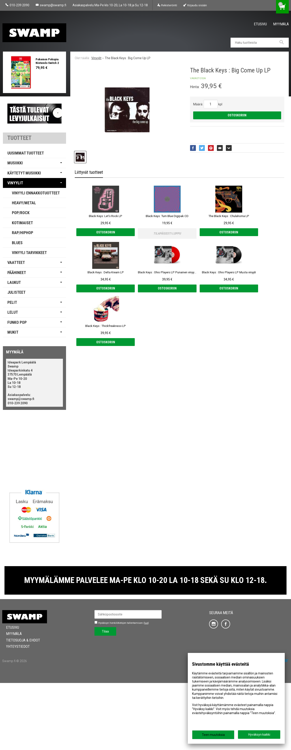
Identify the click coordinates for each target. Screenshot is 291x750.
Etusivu (260, 24)
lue (146, 690)
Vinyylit (15, 182)
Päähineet (16, 272)
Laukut (14, 282)
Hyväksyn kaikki (259, 734)
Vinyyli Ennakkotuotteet (36, 193)
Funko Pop (17, 322)
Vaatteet (16, 262)
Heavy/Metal (24, 202)
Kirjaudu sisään (197, 5)
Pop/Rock (21, 212)
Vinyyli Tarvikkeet (29, 252)
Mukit (12, 332)
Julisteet (16, 292)
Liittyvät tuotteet (89, 172)
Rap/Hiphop (22, 232)
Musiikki (15, 163)
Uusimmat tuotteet (25, 153)
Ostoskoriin (237, 115)
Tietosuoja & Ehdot (19, 707)
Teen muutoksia (213, 735)
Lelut (12, 312)
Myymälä (281, 24)
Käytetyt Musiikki (24, 173)
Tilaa (105, 698)
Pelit (12, 302)
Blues (17, 242)
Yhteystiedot (14, 713)
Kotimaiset (22, 222)
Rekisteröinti (169, 5)
